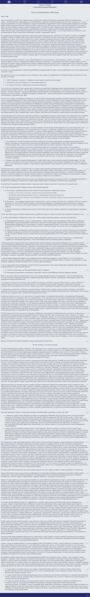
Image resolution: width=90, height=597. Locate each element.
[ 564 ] (87, 214)
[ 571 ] (87, 442)
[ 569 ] (87, 384)
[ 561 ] (87, 98)
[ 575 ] (87, 569)
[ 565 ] (87, 243)
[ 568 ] (87, 341)
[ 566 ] (87, 270)
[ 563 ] (87, 169)
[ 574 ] (87, 543)
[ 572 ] (87, 473)
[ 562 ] (87, 128)
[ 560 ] (87, 60)
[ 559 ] (87, 20)
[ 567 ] (87, 313)
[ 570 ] (87, 412)
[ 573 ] (87, 502)
